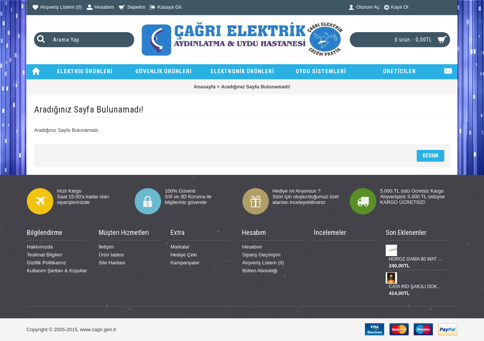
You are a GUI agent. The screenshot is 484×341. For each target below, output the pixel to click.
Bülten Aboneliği (259, 270)
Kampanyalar (185, 262)
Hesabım (252, 247)
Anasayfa (205, 86)
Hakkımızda (40, 247)
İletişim (106, 247)
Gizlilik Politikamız (46, 262)
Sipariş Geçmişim (261, 255)
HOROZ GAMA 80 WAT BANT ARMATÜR (415, 259)
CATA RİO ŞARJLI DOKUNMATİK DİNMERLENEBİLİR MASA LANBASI (415, 286)
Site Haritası (112, 262)
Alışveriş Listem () (263, 262)
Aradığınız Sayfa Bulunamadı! (255, 86)
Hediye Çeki (184, 255)
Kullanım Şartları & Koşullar (57, 270)
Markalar (180, 247)
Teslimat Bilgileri (44, 255)
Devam (430, 156)
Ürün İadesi (111, 255)
